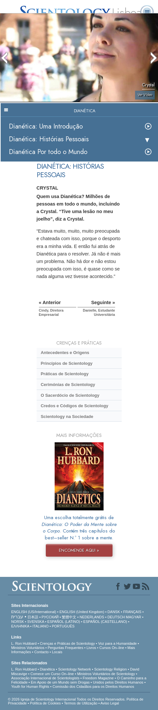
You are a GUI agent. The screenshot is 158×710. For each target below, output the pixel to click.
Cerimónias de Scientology (68, 384)
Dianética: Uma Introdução (46, 126)
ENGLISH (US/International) (33, 612)
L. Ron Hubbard (24, 643)
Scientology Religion (110, 669)
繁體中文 (69, 617)
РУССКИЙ (50, 617)
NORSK (17, 622)
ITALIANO (40, 626)
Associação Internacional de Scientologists (45, 678)
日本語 (32, 617)
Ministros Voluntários (27, 648)
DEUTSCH (116, 617)
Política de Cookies (45, 703)
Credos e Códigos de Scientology (74, 405)
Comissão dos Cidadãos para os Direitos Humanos (93, 686)
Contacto (41, 652)
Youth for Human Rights (30, 686)
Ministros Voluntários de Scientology (106, 674)
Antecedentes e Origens (65, 352)
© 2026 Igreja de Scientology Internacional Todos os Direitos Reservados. (67, 699)
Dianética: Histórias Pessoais (49, 139)
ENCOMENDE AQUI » (79, 550)
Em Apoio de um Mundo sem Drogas (60, 682)
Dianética (47, 669)
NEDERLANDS (91, 617)
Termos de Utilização (80, 703)
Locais (57, 652)
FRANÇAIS (132, 612)
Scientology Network (74, 669)
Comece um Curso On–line (52, 674)
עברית (17, 616)
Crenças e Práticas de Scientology (67, 643)
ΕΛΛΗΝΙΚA (20, 626)
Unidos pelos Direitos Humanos (118, 682)
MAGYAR (133, 617)
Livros (91, 648)
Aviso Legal (109, 703)
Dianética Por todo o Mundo (48, 152)
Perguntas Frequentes (65, 648)
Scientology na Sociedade (67, 416)
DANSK (114, 612)
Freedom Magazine (98, 678)
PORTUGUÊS (63, 626)
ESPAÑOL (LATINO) (63, 622)
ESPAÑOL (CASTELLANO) (105, 622)
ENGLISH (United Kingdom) (82, 612)
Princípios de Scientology (66, 363)
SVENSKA (35, 622)
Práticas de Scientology (64, 373)
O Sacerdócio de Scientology (70, 395)
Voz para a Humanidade (117, 643)
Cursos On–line (111, 648)
